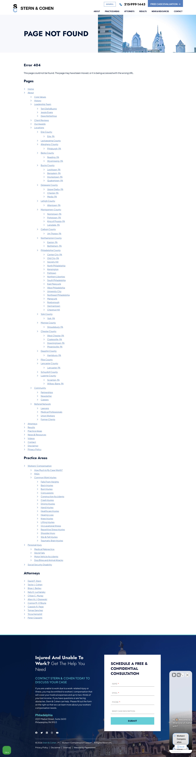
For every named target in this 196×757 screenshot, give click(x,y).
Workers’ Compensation (40, 465)
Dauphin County (49, 351)
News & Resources (160, 11)
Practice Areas (112, 11)
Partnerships (47, 392)
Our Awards (40, 124)
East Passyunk (54, 284)
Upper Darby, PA (55, 189)
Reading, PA (53, 157)
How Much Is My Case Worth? (48, 470)
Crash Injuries (47, 500)
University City (54, 291)
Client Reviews (41, 120)
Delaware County (49, 185)
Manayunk (52, 298)
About (97, 11)
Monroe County (48, 322)
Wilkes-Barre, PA (55, 383)
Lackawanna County (51, 140)
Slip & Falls (39, 552)
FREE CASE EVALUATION (165, 4)
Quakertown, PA (55, 180)
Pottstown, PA (54, 217)
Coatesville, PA (54, 339)
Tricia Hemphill (35, 614)
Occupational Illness (51, 525)
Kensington (52, 269)
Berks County (47, 153)
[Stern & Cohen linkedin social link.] (47, 732)
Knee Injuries (47, 518)
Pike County (47, 359)
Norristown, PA (54, 214)
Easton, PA (52, 242)
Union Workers (48, 415)
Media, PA (52, 196)
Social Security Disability (40, 564)
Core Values (40, 97)
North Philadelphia (56, 265)
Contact (178, 11)
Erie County (46, 131)
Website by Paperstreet (85, 747)
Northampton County (51, 238)
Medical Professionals (51, 412)
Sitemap (67, 747)
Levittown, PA (53, 169)
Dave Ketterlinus (49, 116)
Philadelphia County (51, 250)
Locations (39, 127)
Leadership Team (42, 104)
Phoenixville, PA (54, 346)
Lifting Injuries (47, 522)
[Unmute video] (150, 674)
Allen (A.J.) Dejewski (37, 599)
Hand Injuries (47, 507)
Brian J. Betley (34, 588)
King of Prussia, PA (56, 221)
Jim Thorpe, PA (54, 233)
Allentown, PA (53, 205)
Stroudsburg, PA (55, 327)
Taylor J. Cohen (35, 584)
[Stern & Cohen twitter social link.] (42, 732)
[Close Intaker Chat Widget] (187, 674)
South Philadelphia (56, 280)
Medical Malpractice (44, 549)
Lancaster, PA (53, 367)
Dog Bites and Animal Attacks (48, 560)
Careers (45, 399)
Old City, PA (53, 258)
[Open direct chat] (182, 674)
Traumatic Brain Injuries (52, 540)
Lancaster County (49, 363)
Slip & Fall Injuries (49, 537)
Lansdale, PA (53, 225)
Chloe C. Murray (35, 595)
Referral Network (42, 404)
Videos (31, 438)
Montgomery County (51, 209)
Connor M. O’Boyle (37, 603)
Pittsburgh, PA (54, 148)
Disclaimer (33, 445)
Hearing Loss (47, 514)
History (37, 100)
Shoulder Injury (48, 533)
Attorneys (129, 11)
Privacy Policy (34, 449)
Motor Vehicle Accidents (46, 556)
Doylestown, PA (54, 177)
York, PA (51, 318)
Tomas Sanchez (35, 610)
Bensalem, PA (54, 173)
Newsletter (46, 396)
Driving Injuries (48, 503)
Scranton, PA (53, 380)
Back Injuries (47, 485)
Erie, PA (50, 136)
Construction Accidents (52, 496)
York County (47, 314)
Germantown (53, 306)
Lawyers (45, 408)
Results (143, 11)
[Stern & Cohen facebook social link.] (36, 732)
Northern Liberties (56, 276)
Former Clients (48, 419)
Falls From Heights (50, 481)
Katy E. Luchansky (36, 592)
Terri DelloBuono (49, 108)
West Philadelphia (56, 287)
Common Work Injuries (45, 477)
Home (31, 89)
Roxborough (53, 302)
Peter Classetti (35, 617)
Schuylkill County (49, 372)
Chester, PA (52, 193)
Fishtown (51, 273)
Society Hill (52, 261)
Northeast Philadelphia (58, 295)
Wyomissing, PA (55, 161)
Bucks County (48, 165)
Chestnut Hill (53, 309)
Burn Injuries (46, 489)
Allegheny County (49, 144)
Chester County (48, 331)
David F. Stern (34, 581)
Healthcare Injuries (50, 511)
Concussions (47, 492)
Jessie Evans (47, 112)
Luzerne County (48, 375)
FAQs (36, 473)
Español (110, 4)
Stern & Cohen (50, 742)
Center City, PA (54, 254)
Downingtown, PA (55, 343)
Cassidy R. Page (36, 606)
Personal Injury (35, 545)
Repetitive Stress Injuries (53, 529)
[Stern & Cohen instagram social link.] (52, 732)
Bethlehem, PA (54, 246)
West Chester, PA (55, 335)
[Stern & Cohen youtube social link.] (57, 732)
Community (40, 388)
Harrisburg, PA (54, 355)
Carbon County (48, 229)
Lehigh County (48, 201)
